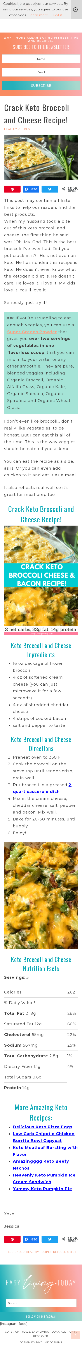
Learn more (38, 15)
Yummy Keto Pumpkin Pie (42, 1188)
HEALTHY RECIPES (17, 129)
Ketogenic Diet (64, 1251)
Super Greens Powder (32, 332)
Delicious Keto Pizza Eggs (42, 1127)
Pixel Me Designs (49, 1342)
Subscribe (41, 85)
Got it (57, 15)
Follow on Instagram (41, 1316)
